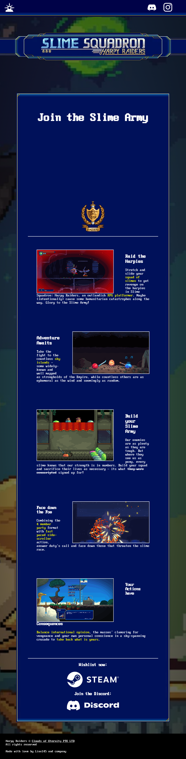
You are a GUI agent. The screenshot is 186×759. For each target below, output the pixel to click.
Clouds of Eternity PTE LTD (53, 741)
